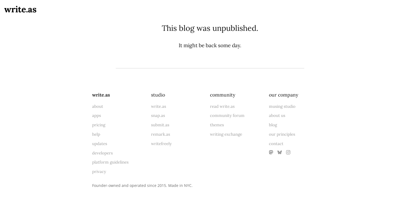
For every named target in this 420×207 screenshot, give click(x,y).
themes (217, 124)
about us (277, 115)
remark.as (160, 134)
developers (102, 153)
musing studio (282, 106)
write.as (20, 9)
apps (96, 115)
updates (99, 143)
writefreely (161, 143)
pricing (98, 124)
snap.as (158, 115)
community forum (227, 115)
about (97, 106)
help (96, 134)
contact (276, 143)
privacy (99, 171)
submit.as (160, 124)
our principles (282, 134)
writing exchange (226, 134)
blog (273, 124)
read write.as (222, 106)
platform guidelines (110, 162)
